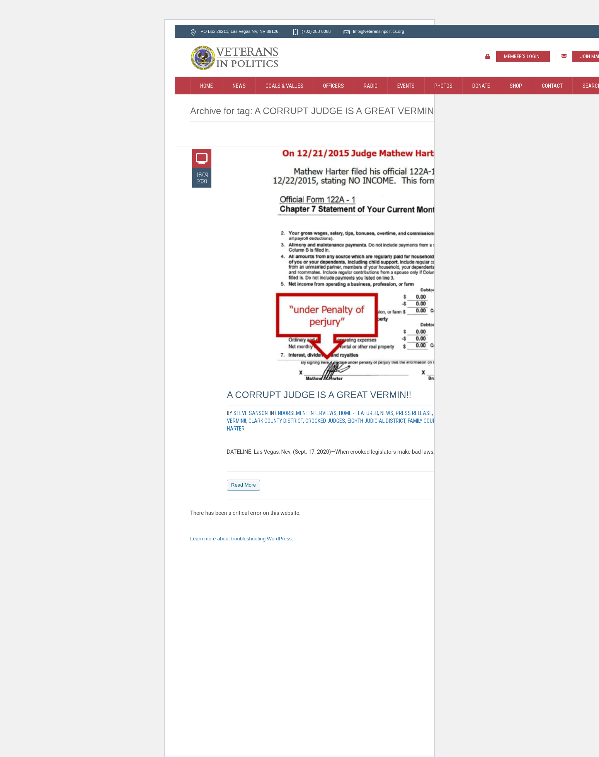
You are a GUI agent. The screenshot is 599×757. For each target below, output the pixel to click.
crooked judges (325, 421)
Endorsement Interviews (306, 413)
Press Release (414, 413)
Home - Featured (358, 413)
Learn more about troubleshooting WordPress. (241, 539)
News (386, 413)
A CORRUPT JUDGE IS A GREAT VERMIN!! (319, 395)
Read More (243, 485)
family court (423, 421)
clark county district (275, 421)
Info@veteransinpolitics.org (378, 31)
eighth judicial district (376, 421)
